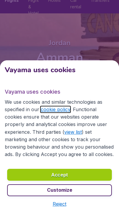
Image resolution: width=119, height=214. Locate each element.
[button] (59, 204)
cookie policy (55, 109)
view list (73, 132)
